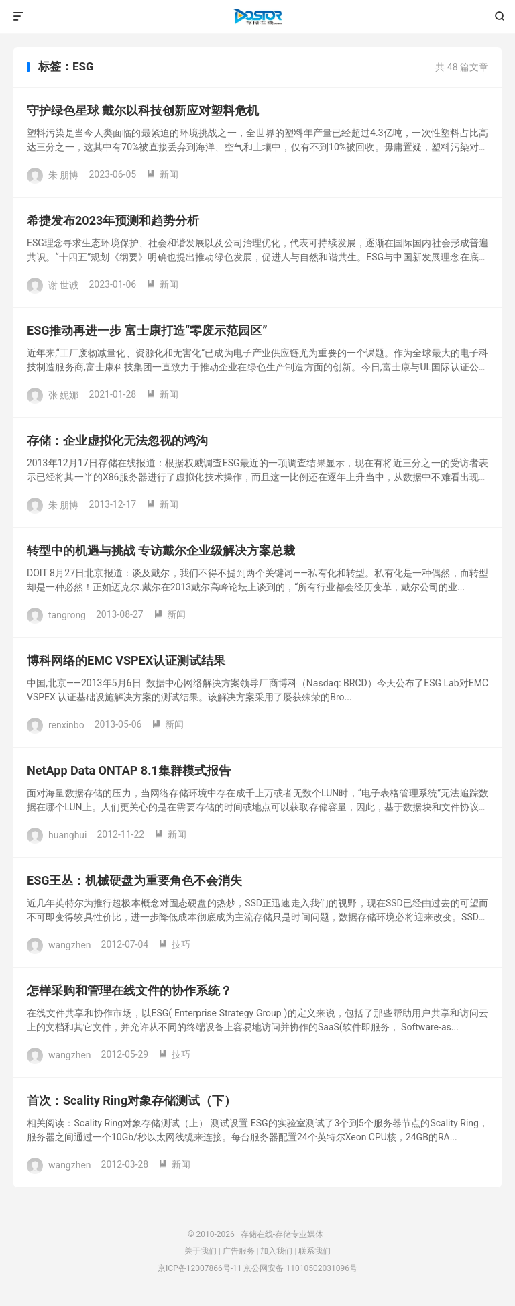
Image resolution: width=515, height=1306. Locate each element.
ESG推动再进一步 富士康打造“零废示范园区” (147, 330)
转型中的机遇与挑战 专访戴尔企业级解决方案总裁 (161, 550)
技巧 (174, 944)
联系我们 (314, 1251)
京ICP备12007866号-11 (199, 1268)
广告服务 (239, 1251)
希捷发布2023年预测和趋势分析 (113, 220)
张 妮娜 (63, 394)
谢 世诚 (63, 284)
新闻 (162, 174)
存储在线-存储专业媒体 (257, 17)
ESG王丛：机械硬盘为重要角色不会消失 (134, 880)
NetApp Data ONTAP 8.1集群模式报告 (129, 770)
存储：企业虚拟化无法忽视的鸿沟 (117, 440)
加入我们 (276, 1251)
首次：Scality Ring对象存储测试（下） (131, 1100)
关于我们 (200, 1251)
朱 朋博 (63, 174)
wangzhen (69, 944)
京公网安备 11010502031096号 (300, 1268)
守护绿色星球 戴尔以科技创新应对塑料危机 (143, 110)
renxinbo (66, 724)
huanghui (67, 834)
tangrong (67, 614)
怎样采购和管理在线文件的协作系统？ (129, 990)
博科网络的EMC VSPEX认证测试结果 (126, 660)
